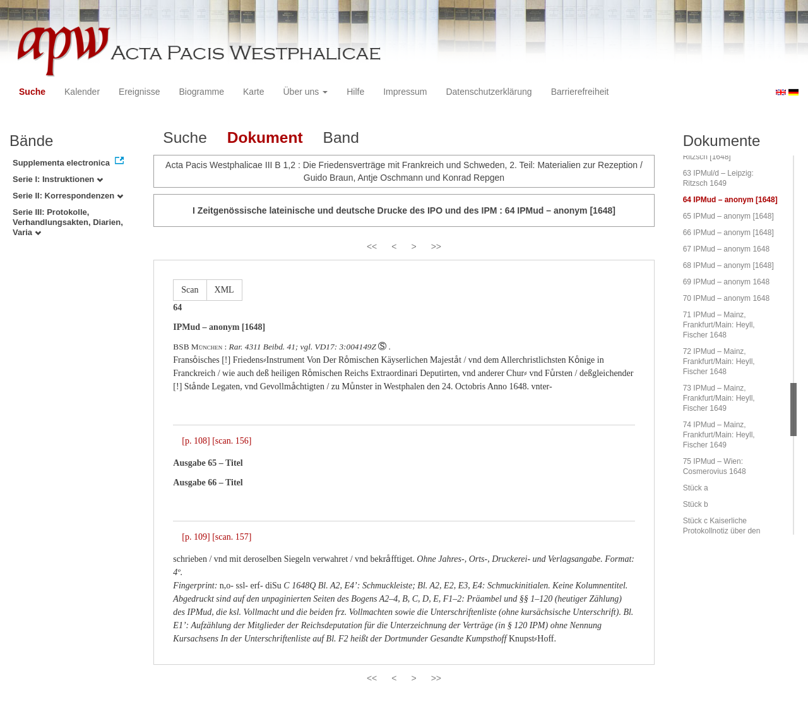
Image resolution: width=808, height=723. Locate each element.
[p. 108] (196, 441)
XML (224, 290)
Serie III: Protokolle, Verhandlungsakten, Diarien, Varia (68, 222)
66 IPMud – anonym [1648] (728, 232)
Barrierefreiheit (580, 92)
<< (372, 246)
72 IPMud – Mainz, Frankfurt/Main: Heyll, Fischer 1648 (719, 361)
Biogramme (201, 92)
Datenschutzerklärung (489, 92)
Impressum (405, 92)
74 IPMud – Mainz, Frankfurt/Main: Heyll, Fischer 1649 (719, 434)
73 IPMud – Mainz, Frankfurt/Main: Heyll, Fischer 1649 (719, 398)
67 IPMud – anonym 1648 (726, 249)
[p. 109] (196, 537)
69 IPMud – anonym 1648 (726, 281)
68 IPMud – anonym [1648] (728, 265)
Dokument (265, 137)
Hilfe (355, 92)
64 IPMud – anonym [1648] (730, 199)
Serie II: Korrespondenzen (68, 195)
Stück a (695, 487)
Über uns (305, 92)
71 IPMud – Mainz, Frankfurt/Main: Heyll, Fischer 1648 (719, 324)
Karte (253, 92)
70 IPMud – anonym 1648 (726, 298)
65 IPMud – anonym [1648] (728, 216)
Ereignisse (139, 92)
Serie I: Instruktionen (58, 179)
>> (436, 246)
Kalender (82, 92)
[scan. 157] (231, 537)
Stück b (695, 504)
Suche (32, 92)
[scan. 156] (231, 441)
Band (341, 137)
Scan (189, 290)
